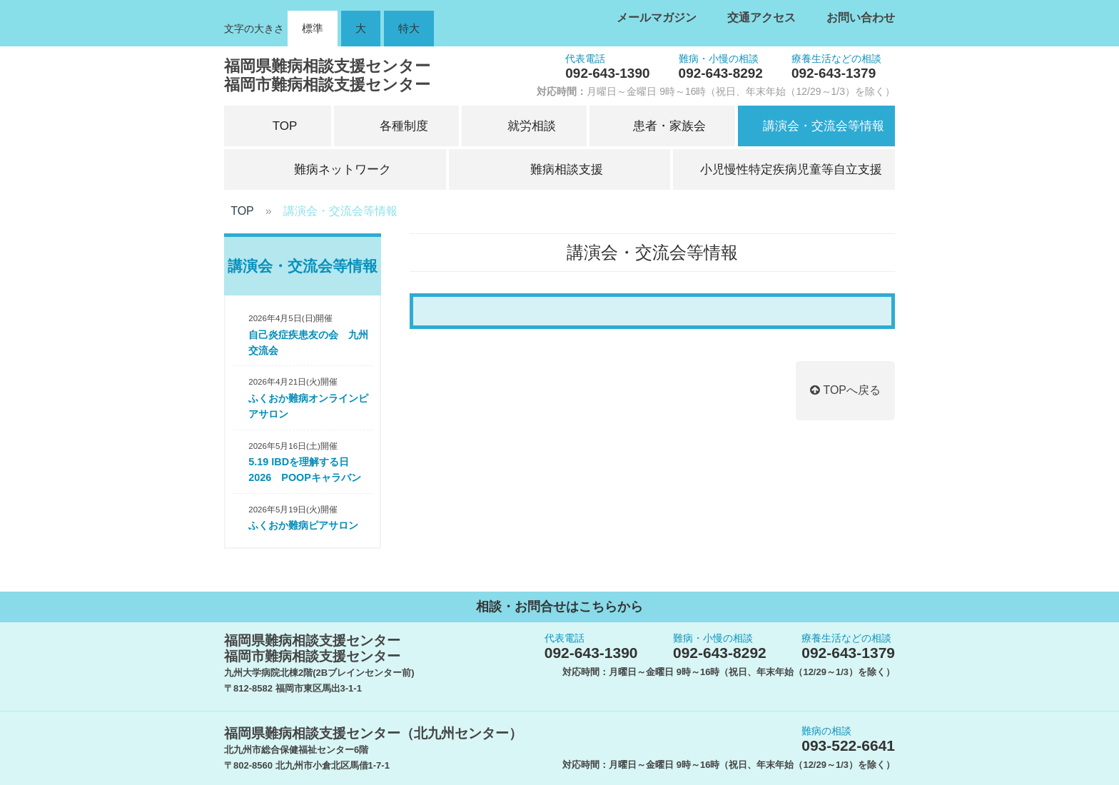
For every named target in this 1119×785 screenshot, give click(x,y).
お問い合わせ (860, 17)
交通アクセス (761, 17)
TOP (242, 211)
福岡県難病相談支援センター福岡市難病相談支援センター (327, 75)
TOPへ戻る (845, 390)
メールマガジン (657, 17)
